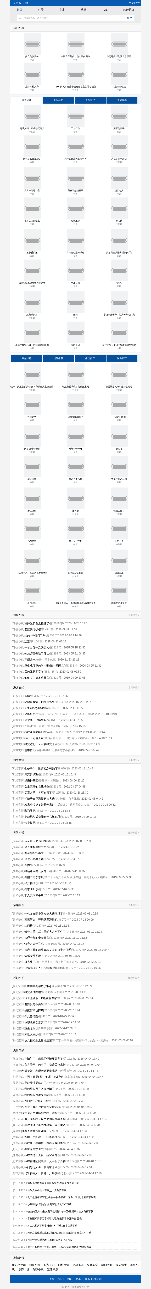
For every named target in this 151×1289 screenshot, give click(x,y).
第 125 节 (50, 895)
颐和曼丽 (29, 810)
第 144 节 (54, 1100)
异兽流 (17, 1131)
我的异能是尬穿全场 (36, 1094)
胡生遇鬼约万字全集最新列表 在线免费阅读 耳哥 (53, 1183)
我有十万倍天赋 (34, 738)
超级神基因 (31, 780)
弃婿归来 (29, 659)
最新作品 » (133, 615)
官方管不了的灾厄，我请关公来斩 (45, 1064)
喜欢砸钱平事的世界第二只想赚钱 (45, 1125)
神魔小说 (18, 1155)
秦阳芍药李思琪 (34, 877)
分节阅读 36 (54, 1082)
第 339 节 (52, 635)
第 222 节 (67, 1113)
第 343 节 (61, 841)
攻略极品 (29, 714)
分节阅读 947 (60, 986)
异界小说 (18, 1082)
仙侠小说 (18, 623)
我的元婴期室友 (34, 671)
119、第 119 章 (51, 853)
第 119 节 (42, 822)
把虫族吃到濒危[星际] (37, 986)
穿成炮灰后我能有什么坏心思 (42, 816)
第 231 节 (56, 786)
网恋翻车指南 (32, 853)
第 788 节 (53, 847)
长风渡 (28, 726)
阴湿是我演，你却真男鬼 (39, 702)
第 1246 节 (56, 937)
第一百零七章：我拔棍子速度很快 (56, 961)
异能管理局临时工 (35, 1082)
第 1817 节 (45, 1034)
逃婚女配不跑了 (34, 955)
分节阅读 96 (68, 1070)
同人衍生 (121, 1264)
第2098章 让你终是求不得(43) (57, 750)
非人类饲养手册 (34, 895)
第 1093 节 (45, 774)
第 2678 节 (56, 623)
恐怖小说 (23, 1269)
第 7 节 (73, 1173)
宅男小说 (18, 1167)
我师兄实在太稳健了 (36, 623)
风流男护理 (31, 774)
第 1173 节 (78, 949)
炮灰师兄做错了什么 (36, 653)
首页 (19, 9)
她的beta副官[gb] (34, 635)
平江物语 (29, 883)
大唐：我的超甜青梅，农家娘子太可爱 (47, 949)
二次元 (17, 1106)
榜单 (83, 9)
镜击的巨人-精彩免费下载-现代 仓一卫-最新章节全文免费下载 (60, 1211)
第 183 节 (42, 883)
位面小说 (18, 1088)
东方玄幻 (18, 695)
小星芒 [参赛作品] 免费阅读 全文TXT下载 (49, 1204)
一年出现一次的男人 (36, 647)
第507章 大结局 (67, 744)
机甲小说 (18, 1076)
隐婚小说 (18, 1094)
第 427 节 (45, 1016)
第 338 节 (72, 665)
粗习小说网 (19, 1264)
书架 (131, 3)
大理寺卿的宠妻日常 (36, 937)
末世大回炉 (31, 1034)
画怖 (27, 865)
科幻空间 (18, 986)
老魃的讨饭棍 (32, 629)
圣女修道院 (31, 1016)
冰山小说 (18, 1119)
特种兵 (17, 1113)
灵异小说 (18, 841)
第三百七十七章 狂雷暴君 (65, 732)
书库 (105, 9)
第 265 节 (58, 792)
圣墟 (27, 695)
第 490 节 (56, 871)
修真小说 (18, 1058)
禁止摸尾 (29, 822)
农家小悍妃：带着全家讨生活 (42, 804)
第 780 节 (63, 998)
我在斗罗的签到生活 (36, 732)
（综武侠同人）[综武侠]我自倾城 (44, 967)
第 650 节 (63, 768)
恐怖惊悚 (18, 1161)
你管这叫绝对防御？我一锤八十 (41, 1113)
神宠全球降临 (32, 992)
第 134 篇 (72, 1161)
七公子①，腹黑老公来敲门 (40, 768)
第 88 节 (71, 1125)
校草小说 (18, 1100)
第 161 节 (53, 720)
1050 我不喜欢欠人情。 (76, 804)
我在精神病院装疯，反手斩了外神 (45, 1161)
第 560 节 (36, 865)
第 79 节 (63, 1106)
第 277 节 (71, 967)
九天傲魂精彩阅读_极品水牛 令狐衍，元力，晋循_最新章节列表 (61, 1197)
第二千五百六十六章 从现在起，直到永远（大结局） (76, 877)
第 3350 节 (37, 695)
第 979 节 (64, 919)
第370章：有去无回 (67, 798)
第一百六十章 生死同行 (47, 726)
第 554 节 (50, 1004)
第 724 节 (42, 810)
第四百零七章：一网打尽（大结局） (66, 738)
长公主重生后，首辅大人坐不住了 (45, 931)
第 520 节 (67, 816)
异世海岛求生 (32, 1149)
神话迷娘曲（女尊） (36, 871)
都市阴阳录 (31, 889)
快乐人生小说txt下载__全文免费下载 (46, 1190)
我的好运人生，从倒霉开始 (40, 1167)
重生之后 (29, 1028)
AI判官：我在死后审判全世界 (39, 1106)
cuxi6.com (20, 3)
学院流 (17, 1070)
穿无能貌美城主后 (35, 847)
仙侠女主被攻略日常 (36, 677)
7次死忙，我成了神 (36, 1100)
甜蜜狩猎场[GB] (34, 1010)
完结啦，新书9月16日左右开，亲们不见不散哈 (64, 714)
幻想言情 (18, 768)
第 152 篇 (72, 1064)
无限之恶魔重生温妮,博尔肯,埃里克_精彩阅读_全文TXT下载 (59, 1232)
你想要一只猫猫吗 (35, 720)
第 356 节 (61, 702)
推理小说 (18, 1143)
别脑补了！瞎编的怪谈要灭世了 (43, 1058)
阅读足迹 (128, 9)
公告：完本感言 (45, 659)
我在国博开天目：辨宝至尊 (40, 1155)
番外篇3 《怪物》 (49, 780)
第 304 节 (50, 955)
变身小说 (18, 1064)
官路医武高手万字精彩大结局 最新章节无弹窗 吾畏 (54, 1218)
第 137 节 (39, 925)
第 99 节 (58, 1131)
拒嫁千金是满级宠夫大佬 (39, 798)
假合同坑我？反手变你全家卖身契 (45, 1119)
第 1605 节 (53, 943)
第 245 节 (45, 889)
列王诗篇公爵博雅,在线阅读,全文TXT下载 (49, 1239)
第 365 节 (64, 1137)
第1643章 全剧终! (52, 992)
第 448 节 (68, 913)
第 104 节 (36, 641)
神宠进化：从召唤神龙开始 (40, 744)
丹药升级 (18, 1149)
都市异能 (18, 1173)
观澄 (27, 641)
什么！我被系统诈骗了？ (37, 1131)
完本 (62, 9)
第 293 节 (56, 653)
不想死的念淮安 (34, 1022)
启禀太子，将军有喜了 (38, 792)
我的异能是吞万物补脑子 (39, 1088)
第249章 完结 (44, 1028)
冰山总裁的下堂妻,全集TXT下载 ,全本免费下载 (52, 1225)
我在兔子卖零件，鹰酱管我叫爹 (43, 1143)
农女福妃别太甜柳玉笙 (38, 1040)
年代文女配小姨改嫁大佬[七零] (43, 913)
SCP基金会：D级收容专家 (40, 998)
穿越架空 (18, 913)
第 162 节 (69, 1058)
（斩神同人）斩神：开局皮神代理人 (46, 1173)
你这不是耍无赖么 (35, 859)
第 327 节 (53, 859)
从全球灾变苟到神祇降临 (39, 841)
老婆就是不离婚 (34, 1004)
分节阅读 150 (74, 1119)
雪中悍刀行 (31, 750)
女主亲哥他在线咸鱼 (36, 786)
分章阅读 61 (71, 1076)
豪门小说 (18, 1125)
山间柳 (28, 925)
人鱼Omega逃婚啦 (35, 708)
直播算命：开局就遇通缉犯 (40, 919)
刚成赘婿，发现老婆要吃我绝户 (41, 1070)
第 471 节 (47, 629)
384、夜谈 (50, 671)
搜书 (138, 3)
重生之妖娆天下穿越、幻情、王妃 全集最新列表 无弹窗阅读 (59, 1246)
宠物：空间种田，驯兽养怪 (40, 1137)
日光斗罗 (29, 961)
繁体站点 (52, 1269)
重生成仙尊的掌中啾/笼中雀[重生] (44, 665)
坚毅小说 (18, 1137)
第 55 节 (63, 1167)
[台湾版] (97, 1278)
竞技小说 (38, 1269)
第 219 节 (56, 677)
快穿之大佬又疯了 (35, 943)
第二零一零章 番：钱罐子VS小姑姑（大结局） (81, 1040)
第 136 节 (56, 1094)
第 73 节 (60, 1088)
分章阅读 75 (49, 1149)
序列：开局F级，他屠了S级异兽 (44, 1076)
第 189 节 (54, 708)
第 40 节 (63, 1155)
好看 (41, 9)
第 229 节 (56, 647)
